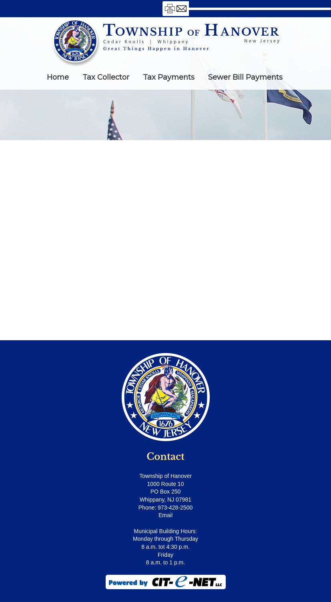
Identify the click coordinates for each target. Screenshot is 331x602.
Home (58, 77)
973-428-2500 (175, 507)
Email (165, 515)
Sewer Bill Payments (245, 77)
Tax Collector (105, 77)
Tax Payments (169, 77)
